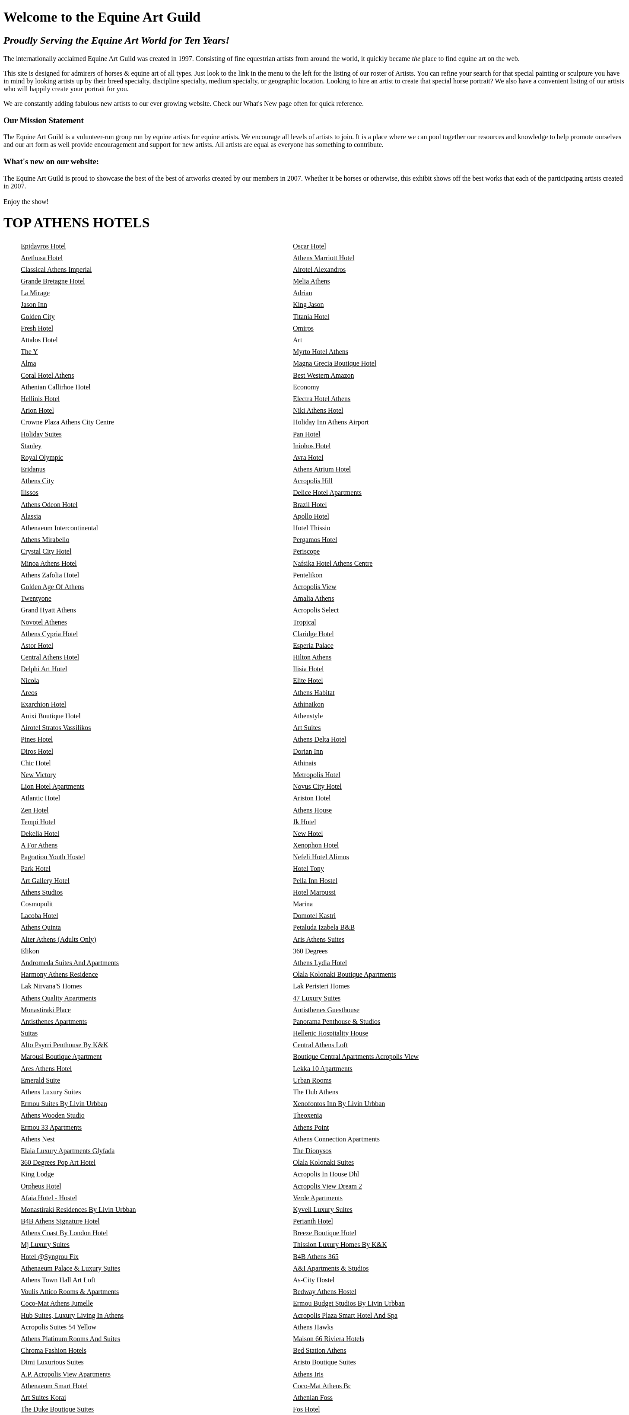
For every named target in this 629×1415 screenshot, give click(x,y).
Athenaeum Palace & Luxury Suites (70, 1268)
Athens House (312, 810)
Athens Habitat (313, 692)
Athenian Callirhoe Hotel (56, 387)
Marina (303, 904)
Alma (28, 363)
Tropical (304, 622)
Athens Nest (38, 1139)
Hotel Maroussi (314, 892)
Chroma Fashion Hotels (53, 1350)
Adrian (302, 292)
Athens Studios (42, 892)
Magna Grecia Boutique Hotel (334, 363)
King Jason (308, 304)
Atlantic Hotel (40, 798)
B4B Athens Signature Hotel (60, 1221)
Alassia (31, 516)
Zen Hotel (34, 810)
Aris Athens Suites (318, 939)
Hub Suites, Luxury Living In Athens (72, 1315)
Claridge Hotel (313, 633)
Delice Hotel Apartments (327, 492)
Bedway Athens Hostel (324, 1291)
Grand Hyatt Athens (48, 610)
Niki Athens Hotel (318, 410)
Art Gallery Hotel (45, 880)
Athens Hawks (313, 1327)
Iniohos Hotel (312, 445)
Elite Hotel (308, 680)
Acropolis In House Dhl (326, 1174)
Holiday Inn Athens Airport (331, 422)
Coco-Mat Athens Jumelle (57, 1303)
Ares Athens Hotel (46, 1068)
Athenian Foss (313, 1397)
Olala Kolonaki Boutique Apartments (344, 974)
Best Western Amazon (323, 375)
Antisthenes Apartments (54, 1021)
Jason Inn (34, 304)
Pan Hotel (307, 434)
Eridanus (33, 469)
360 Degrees (310, 951)
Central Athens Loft (320, 1045)
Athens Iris (308, 1374)
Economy (306, 387)
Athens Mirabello (45, 539)
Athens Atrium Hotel (322, 469)
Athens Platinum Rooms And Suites (70, 1338)
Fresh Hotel (37, 328)
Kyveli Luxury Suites (323, 1209)
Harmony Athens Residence (59, 974)
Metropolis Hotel (316, 774)
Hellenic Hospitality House (330, 1033)
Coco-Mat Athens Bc (322, 1386)
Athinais (304, 763)
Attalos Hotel (39, 340)
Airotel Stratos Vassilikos (56, 727)
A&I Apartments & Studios (331, 1268)
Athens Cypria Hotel (49, 633)
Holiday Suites (41, 434)
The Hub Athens (315, 1092)
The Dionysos (312, 1150)
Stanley (31, 445)
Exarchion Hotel (43, 704)
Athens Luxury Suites (51, 1092)
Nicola (30, 680)
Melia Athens (311, 281)
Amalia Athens (313, 598)
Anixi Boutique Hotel (51, 716)
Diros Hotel (37, 751)
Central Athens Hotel (50, 657)
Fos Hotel (306, 1409)
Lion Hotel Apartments (53, 786)
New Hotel (308, 833)
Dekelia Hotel (40, 833)
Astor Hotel (37, 645)
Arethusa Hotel (42, 257)
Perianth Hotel (313, 1221)
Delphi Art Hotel (44, 668)
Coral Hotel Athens (47, 375)
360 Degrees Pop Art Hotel (58, 1162)
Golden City (38, 316)
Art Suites (307, 727)
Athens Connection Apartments (336, 1139)
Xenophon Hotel (316, 845)
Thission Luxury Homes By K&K (340, 1244)
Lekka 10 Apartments (323, 1068)
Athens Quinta (41, 927)
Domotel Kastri (314, 915)
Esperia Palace (313, 645)
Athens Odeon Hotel (49, 504)
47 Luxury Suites (316, 998)
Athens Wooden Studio (53, 1115)
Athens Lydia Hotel (320, 962)
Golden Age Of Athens (52, 586)
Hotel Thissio (311, 528)
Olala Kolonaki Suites (323, 1162)
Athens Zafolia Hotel (50, 575)
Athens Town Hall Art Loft (58, 1280)
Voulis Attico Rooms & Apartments (70, 1291)
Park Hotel (36, 868)
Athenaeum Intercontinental (59, 528)
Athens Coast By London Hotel (64, 1233)
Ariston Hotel (312, 798)
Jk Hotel (304, 821)
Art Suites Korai (43, 1397)
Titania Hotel (311, 316)
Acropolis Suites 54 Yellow (58, 1327)
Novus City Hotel (317, 786)
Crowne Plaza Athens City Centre (67, 422)
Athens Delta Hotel (319, 739)
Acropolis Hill (313, 480)
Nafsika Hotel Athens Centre (332, 563)
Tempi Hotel (38, 821)
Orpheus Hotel (41, 1186)
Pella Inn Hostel (315, 880)
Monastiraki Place (46, 1009)
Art (297, 340)
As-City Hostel (313, 1280)
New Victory (38, 774)
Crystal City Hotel (46, 551)
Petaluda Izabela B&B (324, 927)
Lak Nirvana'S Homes (51, 986)
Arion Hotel (37, 410)
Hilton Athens (312, 657)
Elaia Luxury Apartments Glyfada (67, 1150)
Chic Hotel (36, 763)
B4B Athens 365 (316, 1256)
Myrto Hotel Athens (320, 351)
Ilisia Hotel (308, 668)
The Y (29, 351)
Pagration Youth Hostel (53, 856)
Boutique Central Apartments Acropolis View (356, 1056)
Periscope (306, 551)
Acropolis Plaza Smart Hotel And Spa (345, 1315)
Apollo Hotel (311, 516)
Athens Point (311, 1127)
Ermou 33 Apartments (51, 1127)
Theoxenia (307, 1115)
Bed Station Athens (319, 1350)
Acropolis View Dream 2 (327, 1186)
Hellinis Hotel (40, 398)
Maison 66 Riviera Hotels (328, 1338)
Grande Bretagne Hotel (53, 281)
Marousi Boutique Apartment (61, 1056)
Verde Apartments (318, 1197)
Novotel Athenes (44, 622)
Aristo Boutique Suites (324, 1362)
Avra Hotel (308, 457)
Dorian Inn (308, 751)
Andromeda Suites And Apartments (70, 962)
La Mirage (35, 292)
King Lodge (37, 1174)
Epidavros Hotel (43, 246)
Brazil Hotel (310, 504)
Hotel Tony (308, 868)
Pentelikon (307, 575)
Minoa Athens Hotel (49, 563)
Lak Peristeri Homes (321, 986)
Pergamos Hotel (315, 539)
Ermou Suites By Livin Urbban (64, 1103)
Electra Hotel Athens (321, 398)
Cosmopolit (37, 904)
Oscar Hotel (309, 246)
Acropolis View (315, 586)
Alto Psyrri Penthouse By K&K (64, 1045)
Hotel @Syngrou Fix (50, 1256)
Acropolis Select (316, 610)
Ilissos (29, 492)
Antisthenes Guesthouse (326, 1009)
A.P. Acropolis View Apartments (66, 1374)
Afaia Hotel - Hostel (49, 1197)
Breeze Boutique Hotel (324, 1233)
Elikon (30, 951)
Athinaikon (308, 704)
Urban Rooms (312, 1080)
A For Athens (39, 845)
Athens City (37, 480)
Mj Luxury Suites (45, 1244)
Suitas (29, 1033)
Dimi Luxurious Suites (52, 1362)
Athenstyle (308, 716)
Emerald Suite (40, 1080)
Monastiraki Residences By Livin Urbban (78, 1209)
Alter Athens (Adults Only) (58, 939)
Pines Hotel (37, 739)
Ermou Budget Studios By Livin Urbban (349, 1303)
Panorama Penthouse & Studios (336, 1021)
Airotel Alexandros (319, 269)
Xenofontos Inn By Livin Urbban (339, 1103)
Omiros (303, 328)
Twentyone (36, 598)
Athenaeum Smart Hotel (54, 1386)
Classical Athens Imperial (56, 269)
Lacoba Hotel (39, 915)
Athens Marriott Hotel (323, 257)
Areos (29, 692)
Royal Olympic (42, 457)
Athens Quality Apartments (58, 998)
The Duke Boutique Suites (57, 1409)
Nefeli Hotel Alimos (321, 856)
